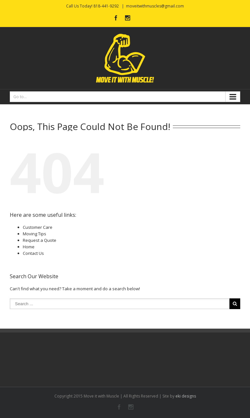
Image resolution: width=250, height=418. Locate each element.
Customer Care (37, 227)
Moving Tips (34, 234)
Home (29, 247)
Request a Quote (39, 240)
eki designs (185, 396)
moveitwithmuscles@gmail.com (155, 6)
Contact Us (33, 253)
